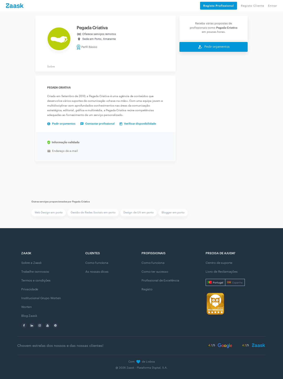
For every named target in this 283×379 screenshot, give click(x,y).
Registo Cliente (252, 6)
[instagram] (39, 325)
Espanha (237, 282)
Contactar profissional (97, 123)
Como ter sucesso (155, 271)
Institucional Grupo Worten (41, 298)
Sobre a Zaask (31, 262)
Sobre (51, 66)
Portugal (218, 282)
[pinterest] (55, 325)
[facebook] (24, 325)
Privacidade (29, 289)
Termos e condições (36, 280)
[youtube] (47, 325)
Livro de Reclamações (222, 271)
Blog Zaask (29, 315)
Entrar (272, 6)
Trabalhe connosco (35, 271)
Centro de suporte (219, 262)
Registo (147, 289)
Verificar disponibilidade (137, 123)
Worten (26, 307)
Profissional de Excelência (160, 280)
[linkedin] (32, 325)
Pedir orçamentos (61, 123)
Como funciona (96, 262)
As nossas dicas (96, 271)
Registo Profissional (218, 5)
